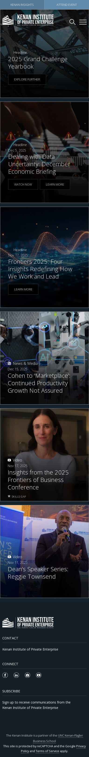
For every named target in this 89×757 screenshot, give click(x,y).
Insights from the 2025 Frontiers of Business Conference (38, 480)
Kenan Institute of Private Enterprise (30, 649)
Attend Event (67, 5)
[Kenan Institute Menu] (83, 22)
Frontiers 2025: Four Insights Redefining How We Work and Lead (40, 268)
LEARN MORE (55, 184)
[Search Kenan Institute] (73, 22)
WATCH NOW (23, 184)
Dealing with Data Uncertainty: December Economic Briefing (39, 164)
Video (17, 460)
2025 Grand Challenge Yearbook (38, 62)
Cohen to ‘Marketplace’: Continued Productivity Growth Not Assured (39, 383)
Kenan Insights (22, 5)
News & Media (25, 363)
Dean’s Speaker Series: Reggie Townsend (38, 572)
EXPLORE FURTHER (27, 79)
